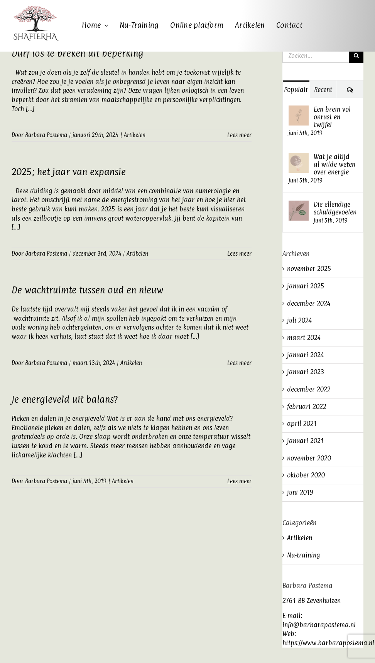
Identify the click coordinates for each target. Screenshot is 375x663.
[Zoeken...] (315, 55)
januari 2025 (305, 286)
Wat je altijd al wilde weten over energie (334, 164)
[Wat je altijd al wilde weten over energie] (299, 157)
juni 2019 (300, 492)
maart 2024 (304, 338)
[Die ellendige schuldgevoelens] (299, 205)
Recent (323, 90)
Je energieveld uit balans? (65, 399)
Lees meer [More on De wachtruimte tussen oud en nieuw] (239, 363)
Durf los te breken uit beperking (78, 53)
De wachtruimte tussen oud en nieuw (87, 290)
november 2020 (309, 458)
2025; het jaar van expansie (69, 171)
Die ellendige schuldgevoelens (335, 208)
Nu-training (303, 555)
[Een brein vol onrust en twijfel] (299, 110)
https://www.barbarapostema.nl (328, 643)
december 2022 (309, 389)
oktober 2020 (306, 475)
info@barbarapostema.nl (319, 625)
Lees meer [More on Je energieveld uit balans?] (239, 481)
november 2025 (309, 269)
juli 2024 (299, 320)
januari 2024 (305, 355)
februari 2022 (306, 406)
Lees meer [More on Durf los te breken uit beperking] (239, 135)
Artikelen (134, 135)
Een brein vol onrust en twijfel (332, 117)
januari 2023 (305, 372)
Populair (296, 90)
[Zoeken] (356, 55)
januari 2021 (305, 441)
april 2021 (302, 423)
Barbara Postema (46, 135)
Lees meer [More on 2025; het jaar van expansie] (239, 253)
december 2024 (308, 303)
